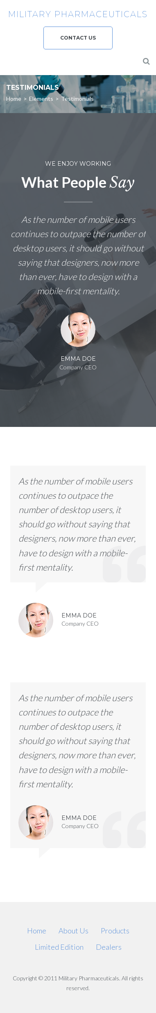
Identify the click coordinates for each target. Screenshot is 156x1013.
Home (13, 98)
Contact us (78, 38)
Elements (41, 98)
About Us (73, 930)
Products (115, 930)
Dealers (109, 946)
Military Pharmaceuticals (78, 14)
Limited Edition (59, 946)
